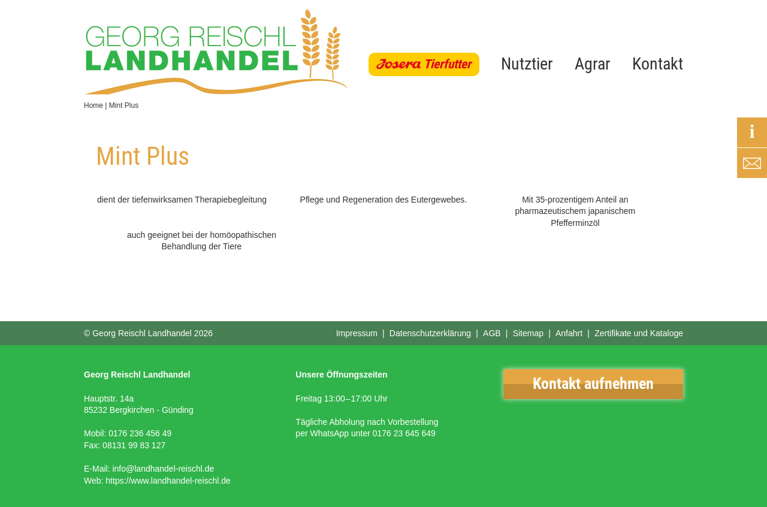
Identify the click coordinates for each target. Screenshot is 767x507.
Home (93, 105)
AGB (492, 333)
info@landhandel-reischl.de (163, 468)
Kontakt (657, 64)
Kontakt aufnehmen (593, 384)
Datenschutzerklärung (430, 333)
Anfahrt (568, 333)
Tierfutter (447, 64)
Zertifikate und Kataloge (638, 333)
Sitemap (528, 333)
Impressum (357, 333)
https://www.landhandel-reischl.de (168, 480)
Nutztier (527, 64)
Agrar (593, 64)
